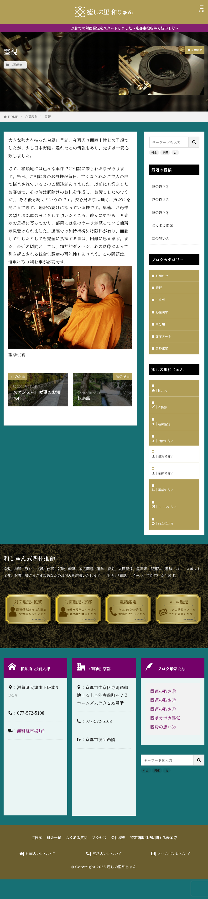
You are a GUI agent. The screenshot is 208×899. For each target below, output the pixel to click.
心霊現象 (16, 65)
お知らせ (163, 276)
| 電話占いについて (106, 873)
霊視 (48, 116)
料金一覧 (54, 857)
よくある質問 (76, 857)
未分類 (161, 327)
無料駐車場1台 (31, 750)
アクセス (99, 857)
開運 (165, 152)
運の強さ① (160, 212)
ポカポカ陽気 (162, 225)
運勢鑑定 (163, 353)
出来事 (161, 301)
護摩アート (164, 340)
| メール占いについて (173, 873)
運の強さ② (160, 199)
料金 (154, 152)
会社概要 (118, 857)
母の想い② (160, 238)
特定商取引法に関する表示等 (153, 857)
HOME (13, 116)
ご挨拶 (36, 857)
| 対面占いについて (39, 873)
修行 (159, 289)
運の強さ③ (160, 186)
